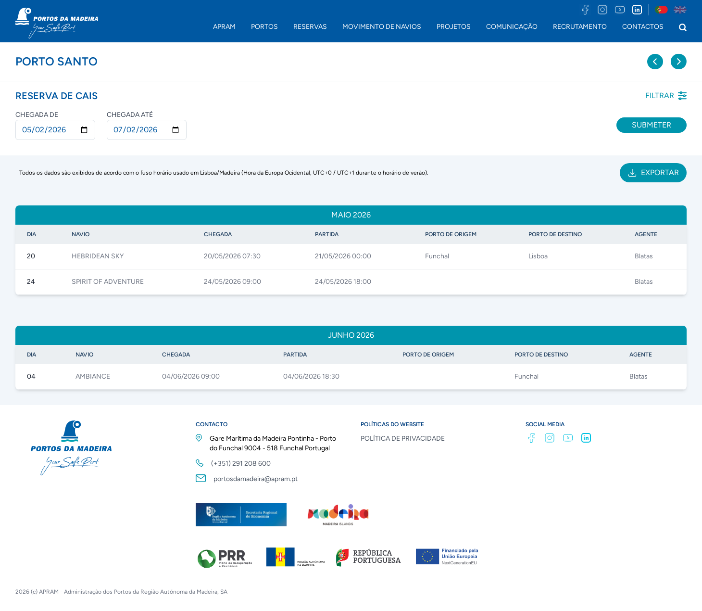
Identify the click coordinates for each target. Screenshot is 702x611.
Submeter (651, 124)
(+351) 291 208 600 (241, 463)
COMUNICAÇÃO (512, 27)
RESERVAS (310, 27)
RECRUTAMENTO (580, 27)
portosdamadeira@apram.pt (255, 479)
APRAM (224, 27)
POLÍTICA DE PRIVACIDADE (403, 438)
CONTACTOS (643, 27)
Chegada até (130, 115)
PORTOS (264, 27)
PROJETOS (454, 27)
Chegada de (36, 115)
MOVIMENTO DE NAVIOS (381, 27)
